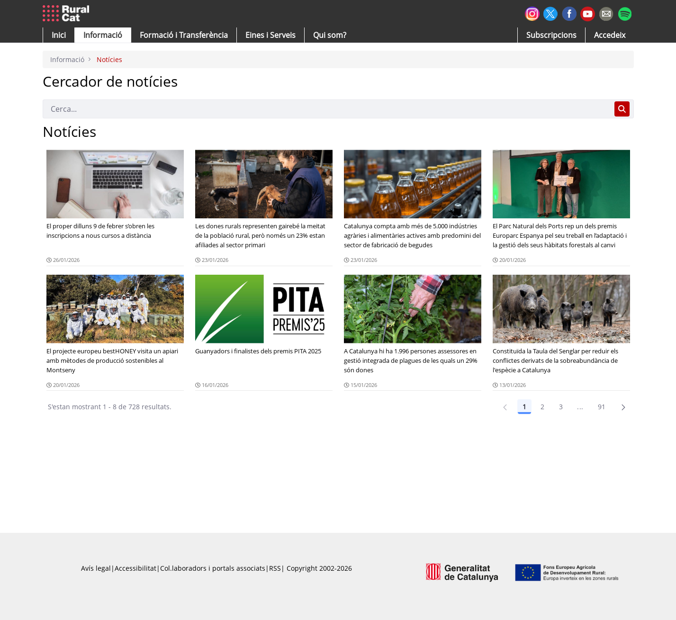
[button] (58, 35)
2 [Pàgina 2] (542, 406)
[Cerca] (327, 108)
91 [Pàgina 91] (602, 406)
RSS (275, 568)
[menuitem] (183, 35)
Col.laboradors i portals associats (212, 568)
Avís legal (96, 568)
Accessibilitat (135, 568)
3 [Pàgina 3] (561, 406)
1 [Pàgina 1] (524, 406)
